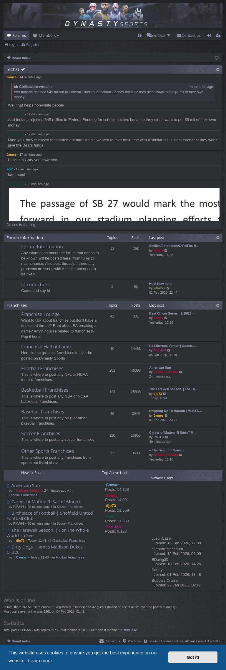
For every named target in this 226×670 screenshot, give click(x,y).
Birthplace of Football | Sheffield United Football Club (49, 515)
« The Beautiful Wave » (166, 450)
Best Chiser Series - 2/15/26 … (172, 313)
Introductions (36, 284)
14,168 (123, 489)
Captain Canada (166, 372)
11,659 (123, 510)
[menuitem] (139, 35)
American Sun (160, 367)
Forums (19, 35)
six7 (9, 169)
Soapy (158, 250)
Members (47, 35)
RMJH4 (159, 437)
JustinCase (128, 630)
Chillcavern (28, 87)
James (11, 77)
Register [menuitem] (219, 36)
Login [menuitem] (210, 36)
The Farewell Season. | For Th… (173, 389)
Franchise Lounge (40, 314)
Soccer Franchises (40, 433)
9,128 (122, 531)
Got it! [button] (193, 657)
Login (13, 44)
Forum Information (24, 237)
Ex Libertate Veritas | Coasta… (172, 346)
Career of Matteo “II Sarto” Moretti (44, 501)
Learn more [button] (40, 660)
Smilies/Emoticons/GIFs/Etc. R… (174, 245)
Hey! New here (160, 283)
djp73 (158, 393)
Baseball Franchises (42, 411)
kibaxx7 (159, 288)
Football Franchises (42, 368)
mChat (12, 69)
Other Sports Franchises (47, 451)
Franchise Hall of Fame (46, 346)
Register (32, 44)
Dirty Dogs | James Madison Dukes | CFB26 (46, 549)
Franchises (16, 305)
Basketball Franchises (44, 390)
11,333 (123, 521)
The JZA (160, 350)
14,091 (123, 500)
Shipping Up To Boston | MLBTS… (175, 411)
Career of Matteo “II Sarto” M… (173, 432)
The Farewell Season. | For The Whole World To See (47, 532)
